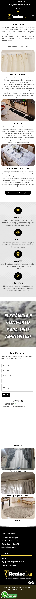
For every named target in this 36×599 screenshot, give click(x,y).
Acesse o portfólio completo (18, 193)
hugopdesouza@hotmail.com (20, 5)
